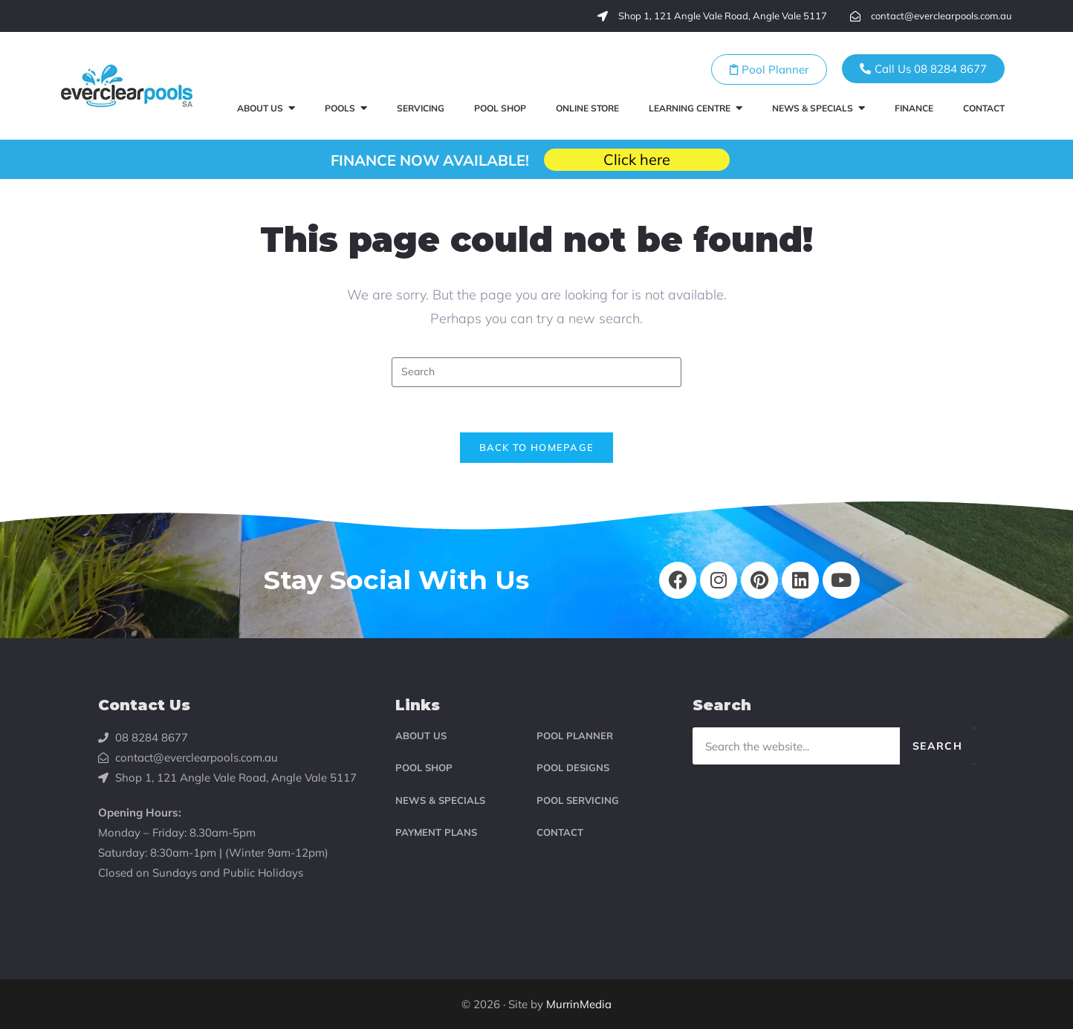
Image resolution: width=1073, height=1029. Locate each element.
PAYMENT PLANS (436, 832)
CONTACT (559, 832)
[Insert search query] (536, 372)
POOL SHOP (424, 767)
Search (937, 746)
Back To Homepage (536, 447)
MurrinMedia (579, 1004)
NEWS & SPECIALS (440, 800)
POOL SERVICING (577, 800)
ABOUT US (421, 735)
